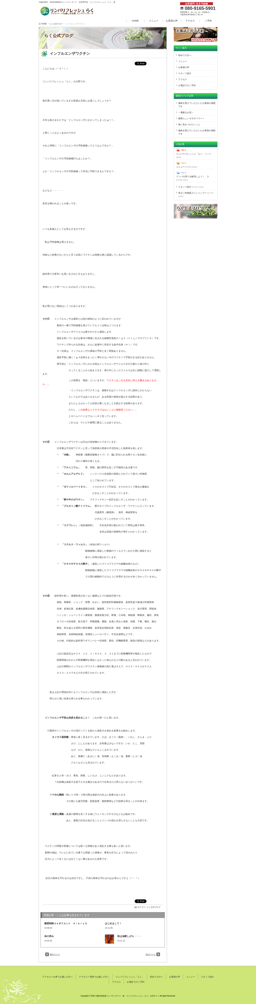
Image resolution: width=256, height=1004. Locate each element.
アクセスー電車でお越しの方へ (94, 977)
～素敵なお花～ (186, 112)
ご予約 (208, 20)
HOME (135, 20)
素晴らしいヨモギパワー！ (191, 118)
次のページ (151, 954)
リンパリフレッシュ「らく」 (193, 155)
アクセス (190, 20)
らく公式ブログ (56, 24)
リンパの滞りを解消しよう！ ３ (192, 178)
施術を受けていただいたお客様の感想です (196, 105)
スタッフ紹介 (184, 73)
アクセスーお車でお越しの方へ (57, 977)
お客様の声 (172, 20)
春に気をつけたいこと (189, 124)
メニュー (153, 20)
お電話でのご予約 (187, 85)
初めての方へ (184, 55)
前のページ (55, 954)
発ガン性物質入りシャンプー (195, 194)
